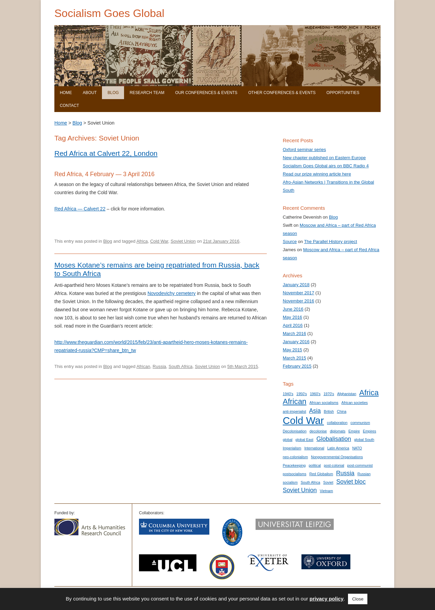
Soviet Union (183, 241)
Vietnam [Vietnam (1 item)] (326, 491)
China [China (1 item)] (341, 411)
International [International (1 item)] (314, 448)
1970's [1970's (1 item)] (329, 394)
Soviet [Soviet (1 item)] (328, 482)
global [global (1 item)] (287, 440)
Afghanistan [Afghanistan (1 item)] (346, 394)
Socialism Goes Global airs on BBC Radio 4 (326, 165)
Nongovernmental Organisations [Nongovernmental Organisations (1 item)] (337, 457)
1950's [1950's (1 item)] (301, 394)
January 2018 (296, 284)
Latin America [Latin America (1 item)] (338, 448)
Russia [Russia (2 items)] (345, 473)
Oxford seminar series (304, 149)
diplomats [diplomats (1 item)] (338, 431)
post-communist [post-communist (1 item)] (360, 465)
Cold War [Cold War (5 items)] (303, 420)
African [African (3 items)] (295, 401)
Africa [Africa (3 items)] (369, 392)
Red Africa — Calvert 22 (79, 208)
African (143, 366)
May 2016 (292, 317)
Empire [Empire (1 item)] (354, 431)
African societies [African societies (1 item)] (355, 403)
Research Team (146, 92)
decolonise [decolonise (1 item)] (318, 431)
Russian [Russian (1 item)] (364, 474)
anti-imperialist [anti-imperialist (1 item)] (294, 411)
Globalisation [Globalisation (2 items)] (333, 439)
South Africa (180, 366)
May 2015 (292, 349)
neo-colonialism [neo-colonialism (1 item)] (295, 457)
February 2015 (297, 366)
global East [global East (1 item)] (304, 440)
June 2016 (293, 309)
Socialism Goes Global (109, 13)
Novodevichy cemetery (171, 293)
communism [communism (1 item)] (360, 423)
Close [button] (357, 599)
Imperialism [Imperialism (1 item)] (292, 448)
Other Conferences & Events (281, 92)
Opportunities (342, 92)
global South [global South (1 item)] (364, 440)
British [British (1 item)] (329, 411)
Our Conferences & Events (206, 92)
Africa (141, 241)
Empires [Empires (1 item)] (369, 431)
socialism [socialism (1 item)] (290, 482)
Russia (159, 366)
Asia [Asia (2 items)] (315, 410)
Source (290, 241)
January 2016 (296, 341)
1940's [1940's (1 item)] (288, 394)
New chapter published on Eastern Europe (324, 157)
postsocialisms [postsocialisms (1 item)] (294, 474)
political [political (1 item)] (315, 465)
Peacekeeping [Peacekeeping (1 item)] (294, 465)
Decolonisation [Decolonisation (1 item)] (295, 431)
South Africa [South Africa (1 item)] (310, 482)
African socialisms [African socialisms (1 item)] (323, 403)
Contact (69, 105)
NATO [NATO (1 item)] (357, 448)
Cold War (159, 241)
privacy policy (327, 599)
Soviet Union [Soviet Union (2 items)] (300, 490)
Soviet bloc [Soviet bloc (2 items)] (351, 481)
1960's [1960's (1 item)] (315, 394)
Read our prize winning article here (317, 174)
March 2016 (294, 333)
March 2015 (294, 358)
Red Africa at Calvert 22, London (106, 153)
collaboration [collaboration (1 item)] (337, 423)
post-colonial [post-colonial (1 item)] (334, 465)
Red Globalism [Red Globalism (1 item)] (321, 474)
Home (66, 92)
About (90, 92)
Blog (113, 92)
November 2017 (298, 292)
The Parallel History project (330, 241)
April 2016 (293, 325)
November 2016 (298, 300)
